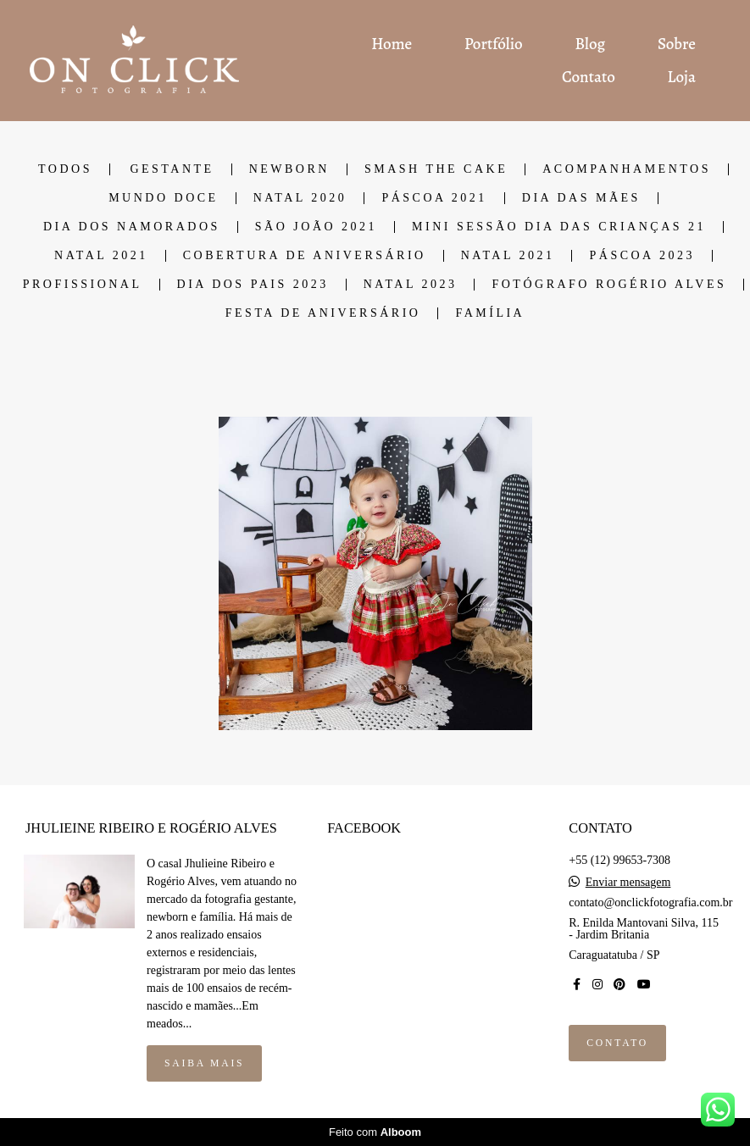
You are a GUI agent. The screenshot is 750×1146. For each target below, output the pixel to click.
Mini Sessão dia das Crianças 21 (559, 227)
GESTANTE (172, 169)
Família (490, 313)
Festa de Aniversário (323, 313)
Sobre (677, 44)
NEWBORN (289, 169)
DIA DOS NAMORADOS (131, 227)
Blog (590, 44)
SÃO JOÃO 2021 (316, 227)
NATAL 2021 (101, 256)
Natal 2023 (411, 285)
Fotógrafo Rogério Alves (609, 285)
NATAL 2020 (300, 198)
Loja (682, 77)
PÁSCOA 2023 (641, 256)
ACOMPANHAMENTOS (626, 169)
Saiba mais (204, 1063)
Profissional (82, 285)
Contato (588, 77)
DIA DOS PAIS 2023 (253, 285)
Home (391, 44)
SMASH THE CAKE (436, 169)
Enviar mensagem (628, 883)
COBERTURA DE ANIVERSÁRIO (304, 256)
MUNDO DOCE (163, 198)
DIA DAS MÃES (581, 198)
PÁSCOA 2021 (433, 198)
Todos (65, 169)
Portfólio (493, 44)
